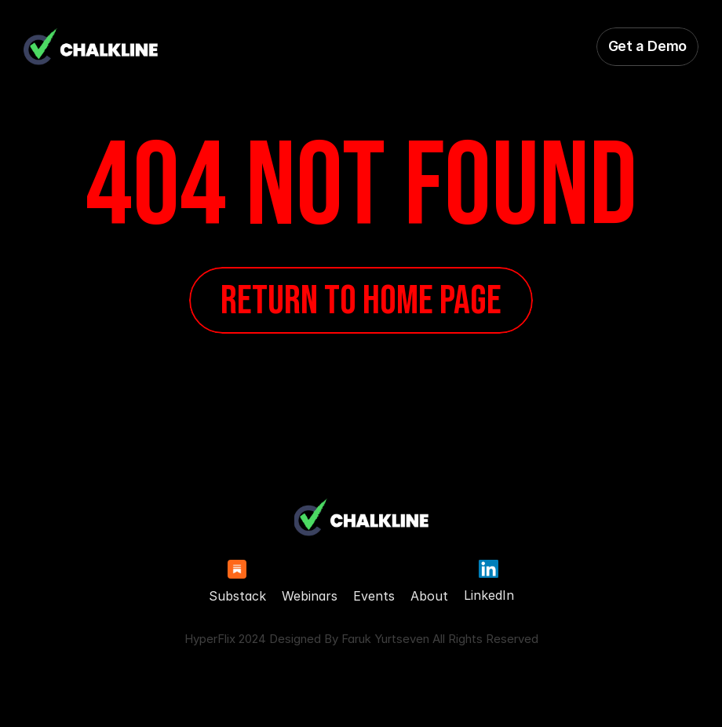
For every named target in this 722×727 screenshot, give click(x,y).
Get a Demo (647, 46)
